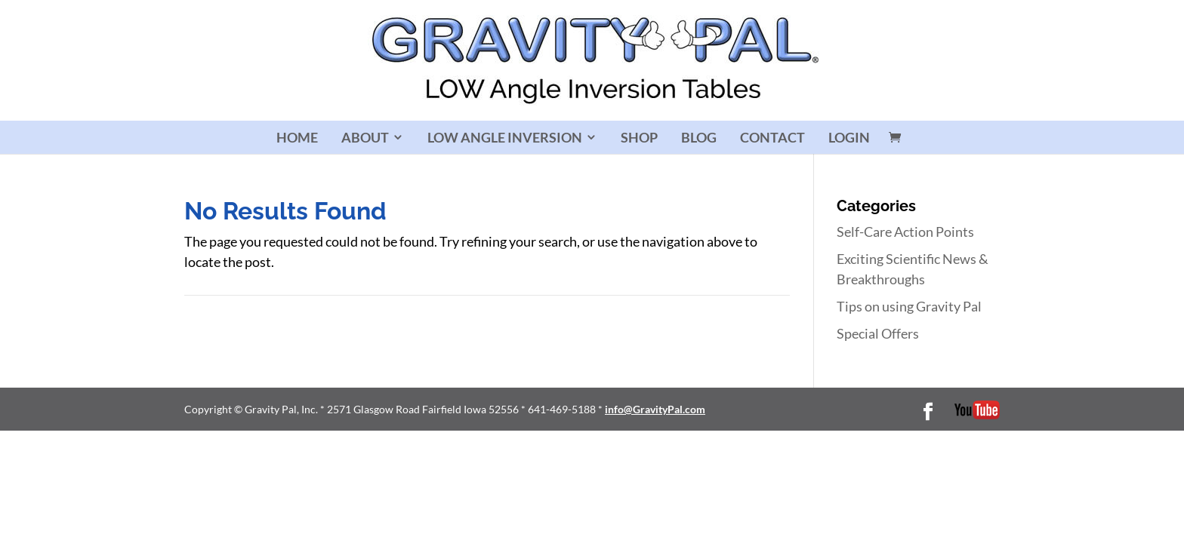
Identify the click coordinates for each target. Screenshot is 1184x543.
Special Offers (878, 333)
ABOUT (365, 137)
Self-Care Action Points (905, 231)
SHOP (639, 137)
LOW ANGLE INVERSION (504, 137)
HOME (297, 137)
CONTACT (772, 137)
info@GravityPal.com (655, 409)
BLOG (699, 137)
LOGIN (849, 137)
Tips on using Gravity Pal (909, 306)
